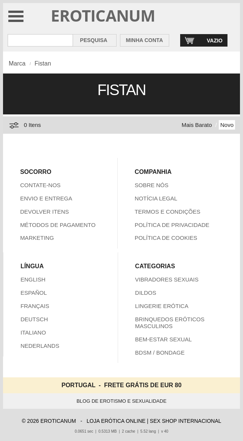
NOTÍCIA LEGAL (156, 198)
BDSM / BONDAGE (160, 352)
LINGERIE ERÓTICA (161, 306)
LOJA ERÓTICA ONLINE (116, 421)
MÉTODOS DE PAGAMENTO (57, 225)
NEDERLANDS (39, 345)
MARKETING (37, 238)
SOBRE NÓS (151, 185)
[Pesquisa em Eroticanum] (40, 40)
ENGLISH (32, 279)
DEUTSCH (34, 319)
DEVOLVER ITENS (44, 211)
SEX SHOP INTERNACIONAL (185, 421)
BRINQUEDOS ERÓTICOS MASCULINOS (169, 322)
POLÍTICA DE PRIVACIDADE (172, 225)
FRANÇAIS (34, 306)
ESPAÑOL (33, 292)
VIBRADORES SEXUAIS (167, 279)
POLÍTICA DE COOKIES (166, 238)
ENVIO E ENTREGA (46, 198)
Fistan (42, 63)
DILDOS (145, 292)
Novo (227, 125)
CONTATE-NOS (40, 185)
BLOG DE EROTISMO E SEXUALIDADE (121, 401)
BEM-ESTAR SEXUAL (163, 339)
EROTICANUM (103, 15)
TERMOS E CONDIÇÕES (167, 211)
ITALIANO (33, 332)
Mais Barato (197, 125)
